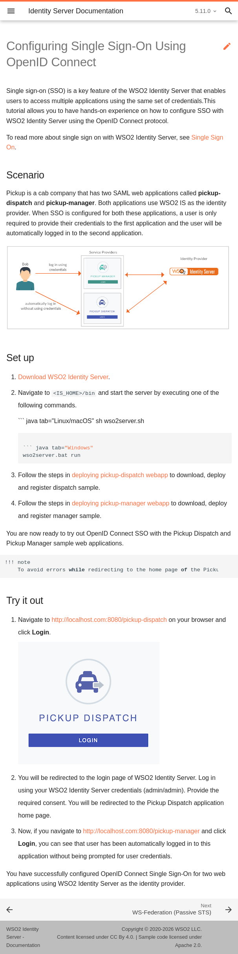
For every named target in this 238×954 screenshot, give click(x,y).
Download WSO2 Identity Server (63, 377)
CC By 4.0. (122, 937)
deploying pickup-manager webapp (120, 503)
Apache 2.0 (188, 945)
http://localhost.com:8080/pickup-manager (141, 831)
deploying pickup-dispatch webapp (120, 475)
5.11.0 (203, 11)
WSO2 (182, 929)
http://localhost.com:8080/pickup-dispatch (109, 619)
